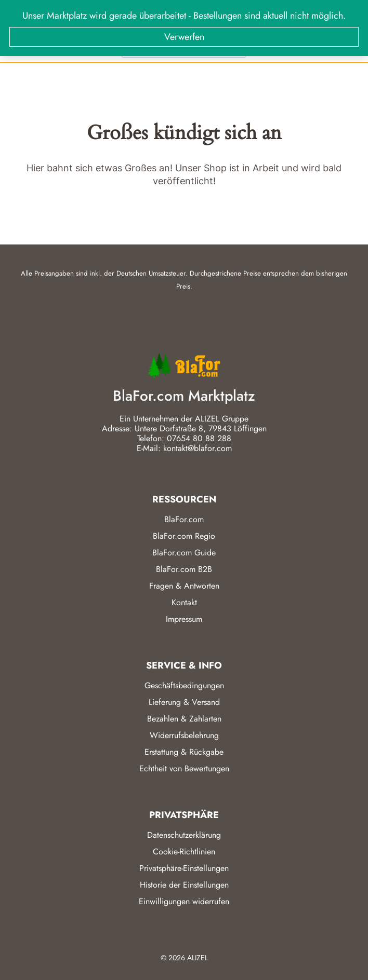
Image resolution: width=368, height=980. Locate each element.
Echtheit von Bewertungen (184, 768)
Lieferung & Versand (184, 702)
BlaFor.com (184, 519)
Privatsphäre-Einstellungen (184, 868)
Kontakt (184, 602)
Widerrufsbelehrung (184, 735)
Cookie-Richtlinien (184, 851)
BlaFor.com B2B (184, 569)
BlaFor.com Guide (184, 553)
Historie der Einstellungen (184, 885)
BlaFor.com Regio (184, 536)
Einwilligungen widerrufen (184, 901)
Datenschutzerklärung (184, 835)
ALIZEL (197, 957)
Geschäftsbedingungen (184, 685)
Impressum (184, 619)
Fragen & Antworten (184, 586)
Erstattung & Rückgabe (184, 752)
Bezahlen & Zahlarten (184, 719)
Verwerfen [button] (184, 37)
